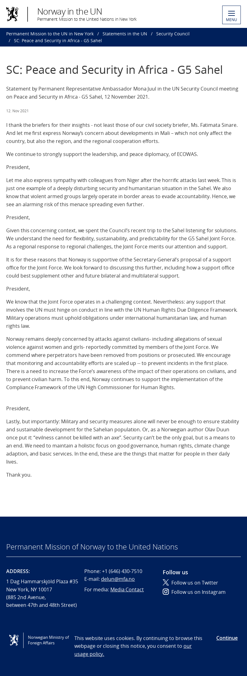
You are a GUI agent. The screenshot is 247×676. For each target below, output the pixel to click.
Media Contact (127, 589)
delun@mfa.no (118, 579)
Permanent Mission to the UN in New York (50, 34)
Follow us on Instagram (194, 592)
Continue (227, 637)
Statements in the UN (125, 34)
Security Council (173, 34)
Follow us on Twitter (190, 582)
